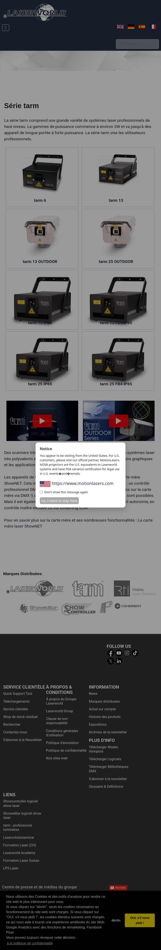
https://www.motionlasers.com (76, 483)
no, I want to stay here (59, 500)
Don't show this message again (64, 492)
